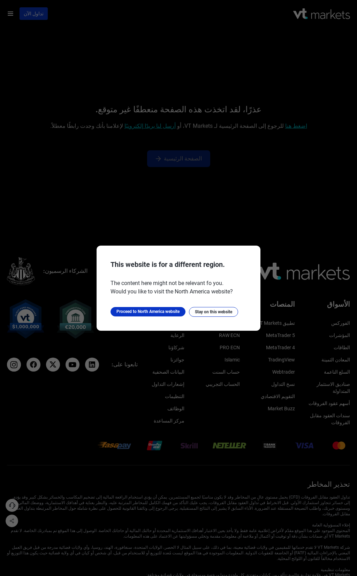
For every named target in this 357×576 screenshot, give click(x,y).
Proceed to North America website (148, 311)
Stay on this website (213, 311)
